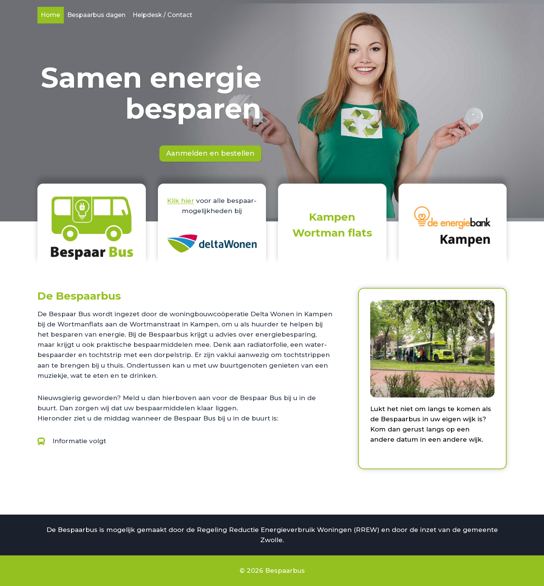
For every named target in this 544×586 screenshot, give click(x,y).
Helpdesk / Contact (162, 15)
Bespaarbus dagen (96, 15)
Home (50, 15)
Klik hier (180, 200)
